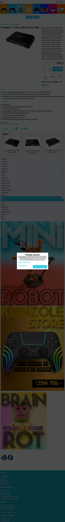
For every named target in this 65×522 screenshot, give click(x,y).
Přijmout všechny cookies (40, 267)
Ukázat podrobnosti (22, 266)
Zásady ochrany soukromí (24, 262)
